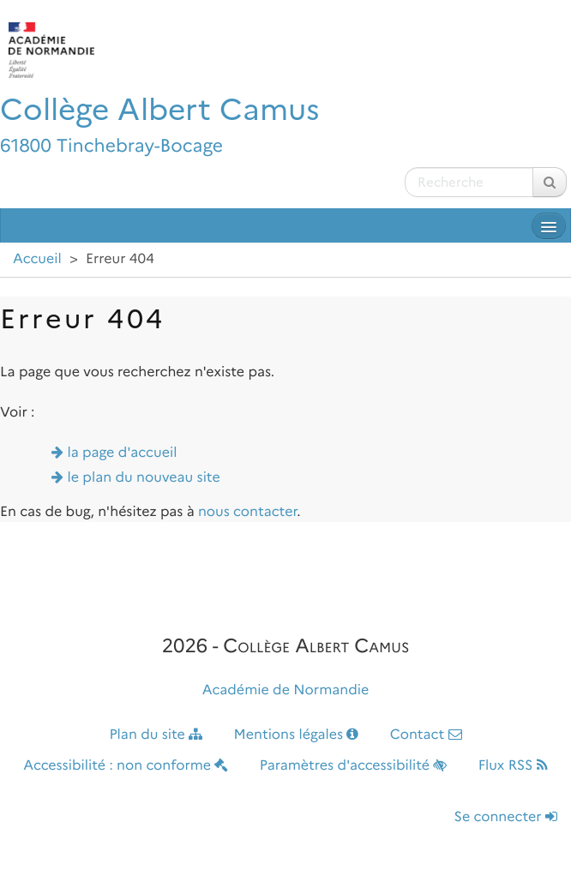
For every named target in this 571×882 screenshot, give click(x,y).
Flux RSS (513, 766)
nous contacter (247, 512)
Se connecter (505, 817)
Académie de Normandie (286, 690)
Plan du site (155, 735)
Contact (426, 735)
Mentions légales (296, 735)
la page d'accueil (122, 453)
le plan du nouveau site (144, 478)
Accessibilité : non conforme (125, 766)
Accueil (37, 259)
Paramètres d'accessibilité (354, 766)
